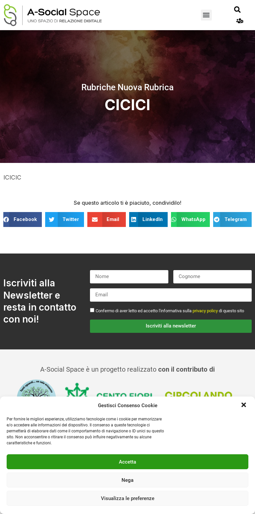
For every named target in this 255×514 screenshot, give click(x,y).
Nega (127, 480)
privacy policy (205, 310)
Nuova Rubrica (146, 87)
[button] (244, 405)
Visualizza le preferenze (127, 498)
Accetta (127, 462)
